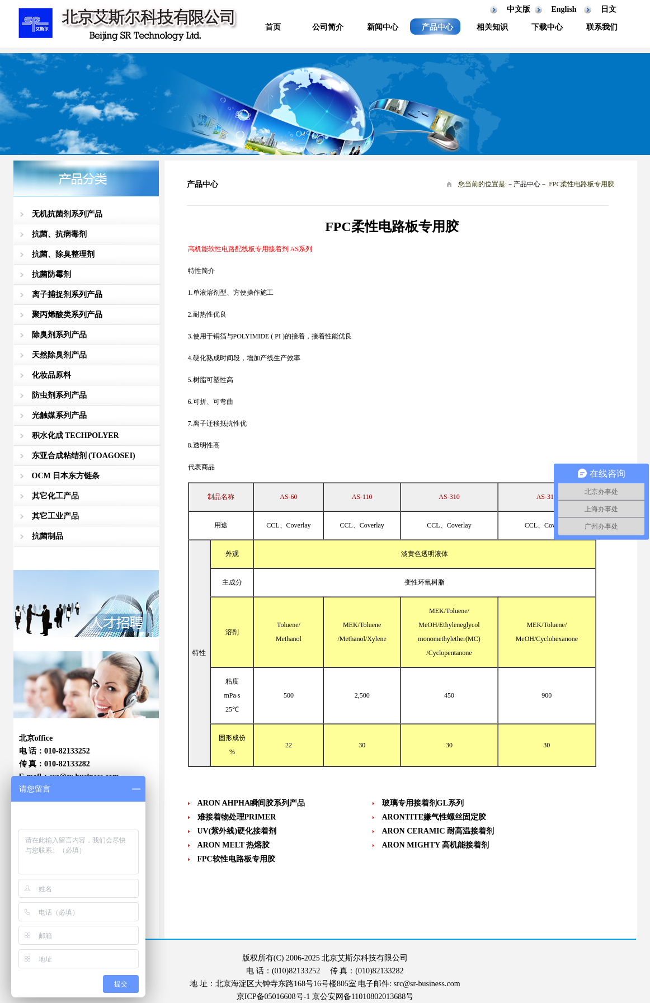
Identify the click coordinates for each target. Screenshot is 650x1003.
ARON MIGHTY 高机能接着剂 (435, 845)
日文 (608, 9)
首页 (273, 27)
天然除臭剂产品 (59, 355)
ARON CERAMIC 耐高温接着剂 (438, 831)
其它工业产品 (55, 516)
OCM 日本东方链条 (66, 476)
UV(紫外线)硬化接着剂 (237, 831)
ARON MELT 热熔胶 (233, 845)
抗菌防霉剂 (51, 274)
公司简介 (327, 27)
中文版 (518, 9)
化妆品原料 (51, 375)
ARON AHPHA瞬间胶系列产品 (251, 803)
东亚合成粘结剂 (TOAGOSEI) (83, 455)
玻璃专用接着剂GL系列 (423, 803)
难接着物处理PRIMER (236, 817)
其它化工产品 (55, 496)
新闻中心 (382, 27)
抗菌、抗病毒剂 (59, 234)
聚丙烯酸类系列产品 (67, 314)
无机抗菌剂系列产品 (67, 214)
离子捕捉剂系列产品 (67, 294)
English (564, 9)
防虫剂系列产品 (59, 395)
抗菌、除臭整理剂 (63, 254)
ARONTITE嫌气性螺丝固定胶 (434, 817)
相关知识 (492, 27)
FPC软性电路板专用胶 (236, 859)
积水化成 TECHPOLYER (75, 435)
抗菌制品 (47, 536)
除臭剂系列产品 (59, 335)
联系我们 (602, 27)
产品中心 (437, 27)
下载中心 (547, 27)
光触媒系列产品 (59, 415)
